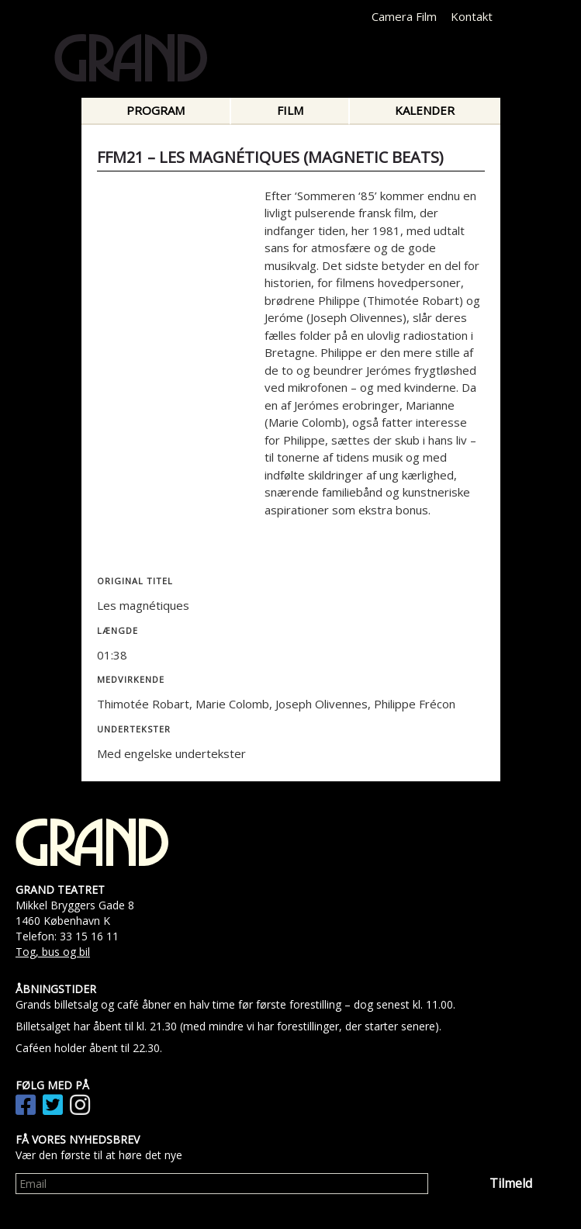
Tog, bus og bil (53, 951)
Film (290, 110)
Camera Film (404, 16)
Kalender (425, 110)
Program (155, 110)
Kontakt (472, 16)
